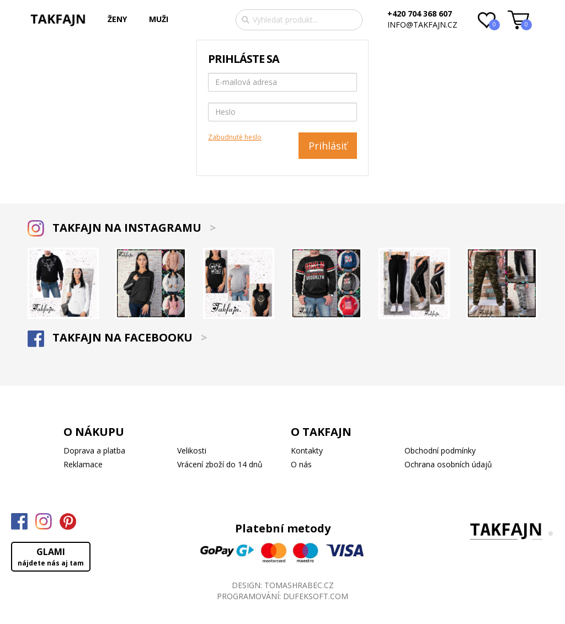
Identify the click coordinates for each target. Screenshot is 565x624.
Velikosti (191, 450)
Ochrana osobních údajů (448, 464)
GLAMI (51, 557)
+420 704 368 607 (419, 13)
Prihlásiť (327, 145)
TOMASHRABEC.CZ (299, 585)
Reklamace (83, 464)
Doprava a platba (94, 450)
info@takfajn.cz (422, 24)
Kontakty (307, 450)
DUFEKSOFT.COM (315, 596)
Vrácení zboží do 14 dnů (220, 464)
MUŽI (158, 19)
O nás (301, 464)
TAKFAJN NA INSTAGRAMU (122, 227)
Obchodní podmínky (440, 450)
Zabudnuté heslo (235, 137)
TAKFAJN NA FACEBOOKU (117, 337)
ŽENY (117, 19)
